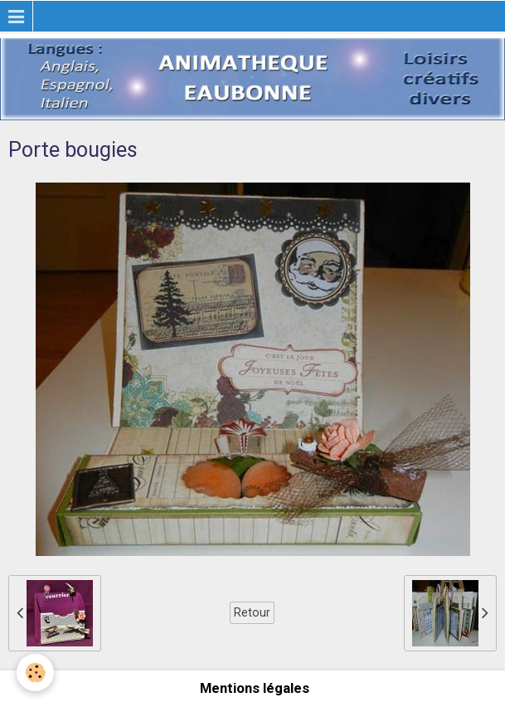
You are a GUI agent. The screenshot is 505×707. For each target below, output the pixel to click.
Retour (252, 612)
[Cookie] (35, 672)
